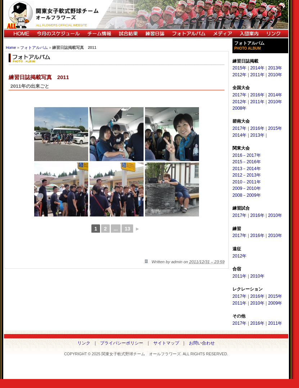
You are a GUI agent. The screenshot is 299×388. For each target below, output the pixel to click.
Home (11, 47)
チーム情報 (99, 33)
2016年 (257, 94)
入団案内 (249, 33)
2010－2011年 (246, 181)
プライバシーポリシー (121, 343)
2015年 (239, 67)
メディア (222, 33)
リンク (275, 33)
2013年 (275, 67)
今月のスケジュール (58, 33)
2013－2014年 (246, 168)
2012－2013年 (246, 175)
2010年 (275, 74)
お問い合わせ (202, 343)
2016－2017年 (246, 155)
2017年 (239, 94)
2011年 (257, 74)
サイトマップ (166, 343)
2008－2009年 (246, 195)
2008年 (239, 108)
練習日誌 (154, 33)
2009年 (275, 303)
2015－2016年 (246, 161)
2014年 (257, 67)
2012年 (239, 74)
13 (127, 229)
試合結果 (128, 33)
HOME (18, 33)
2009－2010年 (246, 188)
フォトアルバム (188, 33)
